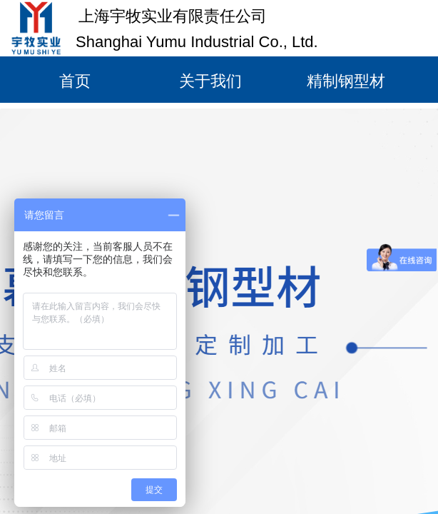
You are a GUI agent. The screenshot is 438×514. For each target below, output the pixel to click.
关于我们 (210, 81)
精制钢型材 (346, 81)
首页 (75, 81)
